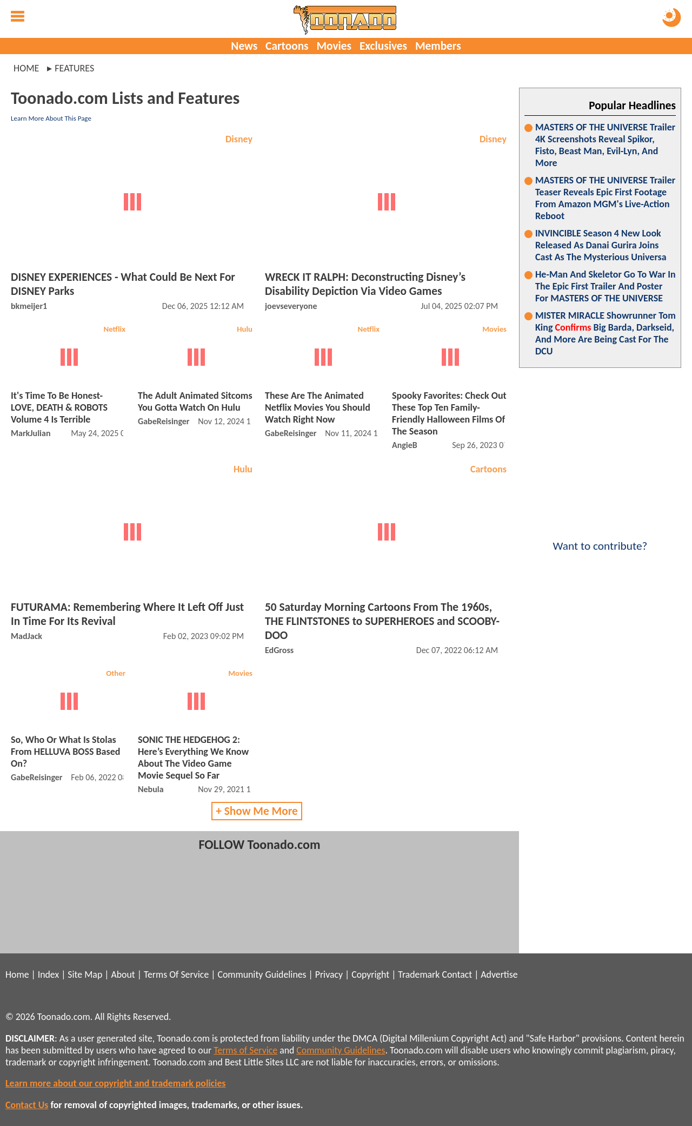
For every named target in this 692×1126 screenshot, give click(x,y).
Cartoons (286, 46)
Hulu (244, 329)
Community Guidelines (261, 974)
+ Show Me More (257, 811)
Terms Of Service (176, 974)
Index (48, 974)
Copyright (370, 974)
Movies (333, 46)
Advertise (499, 974)
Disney (238, 139)
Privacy (329, 974)
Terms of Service (245, 1050)
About (123, 974)
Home (26, 68)
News (244, 46)
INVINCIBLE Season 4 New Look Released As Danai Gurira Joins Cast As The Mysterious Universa (601, 245)
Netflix (114, 329)
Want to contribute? (600, 539)
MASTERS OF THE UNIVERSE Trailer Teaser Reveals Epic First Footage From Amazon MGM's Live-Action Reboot (605, 198)
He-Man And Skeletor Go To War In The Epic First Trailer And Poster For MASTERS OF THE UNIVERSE (605, 286)
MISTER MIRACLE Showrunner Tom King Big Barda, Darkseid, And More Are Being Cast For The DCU (605, 333)
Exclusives (383, 46)
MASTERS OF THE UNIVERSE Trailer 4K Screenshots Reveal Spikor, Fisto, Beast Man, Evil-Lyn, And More (605, 145)
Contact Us (26, 1105)
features (74, 68)
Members (438, 46)
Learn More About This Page (51, 118)
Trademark (419, 974)
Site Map (85, 974)
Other (115, 673)
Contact (457, 974)
